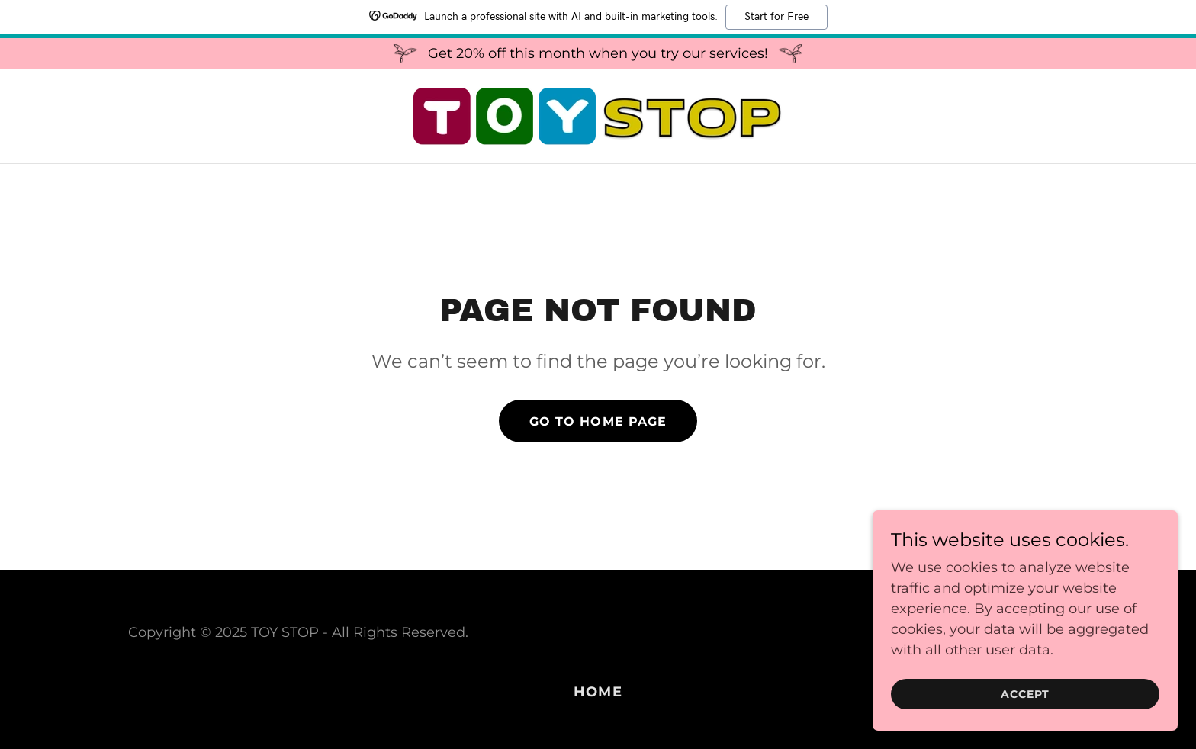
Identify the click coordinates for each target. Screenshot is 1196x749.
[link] (598, 115)
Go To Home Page (597, 421)
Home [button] (598, 691)
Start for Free (776, 16)
